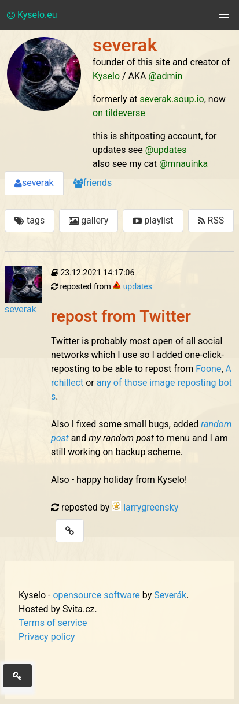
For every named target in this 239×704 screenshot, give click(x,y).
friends (92, 182)
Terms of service (53, 622)
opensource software (96, 595)
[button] (224, 15)
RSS (211, 220)
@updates (166, 149)
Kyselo (106, 75)
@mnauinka (183, 163)
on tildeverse (119, 112)
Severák (170, 595)
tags (29, 220)
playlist (153, 220)
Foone (208, 368)
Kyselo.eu (32, 14)
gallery (88, 220)
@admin (165, 75)
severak (34, 182)
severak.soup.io (171, 99)
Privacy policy (47, 636)
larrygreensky (150, 507)
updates (137, 286)
